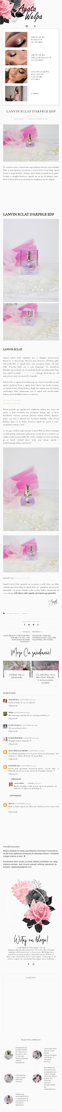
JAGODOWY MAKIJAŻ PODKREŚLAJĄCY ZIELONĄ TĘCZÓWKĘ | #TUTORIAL (44, 638)
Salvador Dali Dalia (12, 404)
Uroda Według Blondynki (18, 751)
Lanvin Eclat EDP (23, 578)
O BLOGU (15, 1103)
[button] (15, 25)
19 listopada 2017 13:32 (22, 713)
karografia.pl (54, 1108)
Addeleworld (14, 700)
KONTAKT (48, 1103)
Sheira (11, 713)
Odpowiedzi (16, 779)
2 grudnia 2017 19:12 (33, 783)
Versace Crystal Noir (13, 400)
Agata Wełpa (19, 783)
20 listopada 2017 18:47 (36, 751)
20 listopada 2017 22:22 (23, 804)
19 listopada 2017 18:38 (29, 725)
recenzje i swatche (13, 613)
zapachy (24, 613)
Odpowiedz (13, 706)
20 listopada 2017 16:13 (31, 738)
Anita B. (11, 804)
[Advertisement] (31, 196)
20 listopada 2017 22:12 (28, 766)
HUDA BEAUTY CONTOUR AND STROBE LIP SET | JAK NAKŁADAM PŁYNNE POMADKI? (16, 639)
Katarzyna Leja (14, 766)
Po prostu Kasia (15, 725)
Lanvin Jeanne (29, 373)
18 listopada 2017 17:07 (27, 700)
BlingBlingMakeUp (15, 738)
